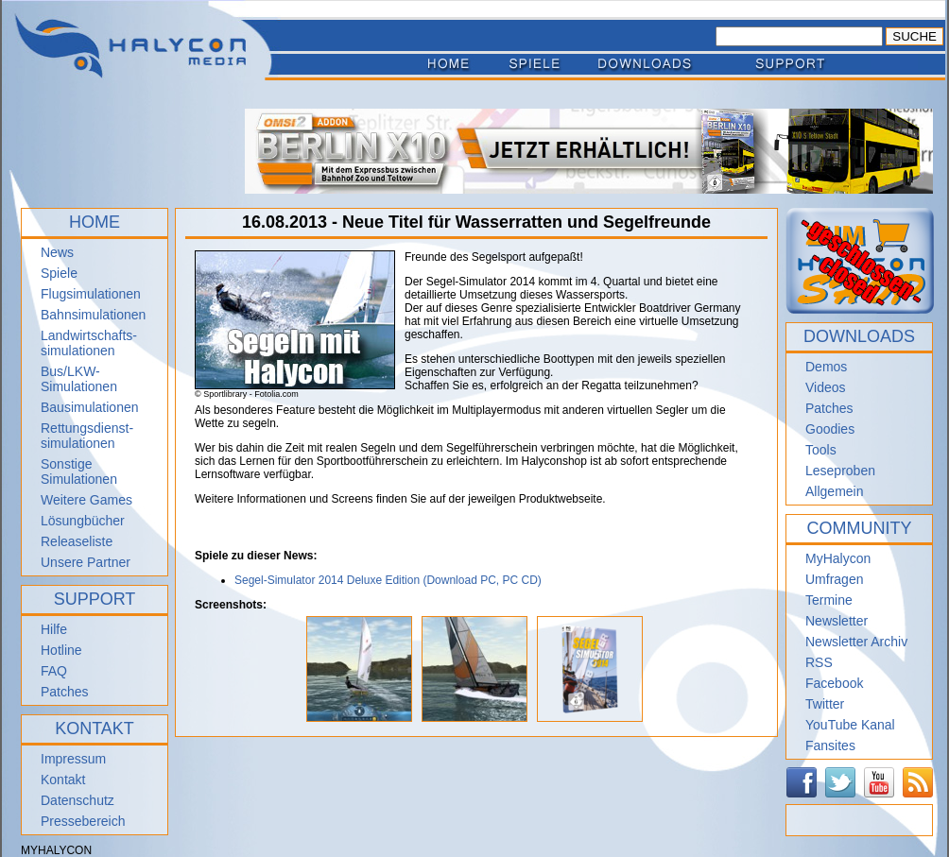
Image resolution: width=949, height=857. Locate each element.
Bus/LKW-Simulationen (79, 379)
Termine (829, 600)
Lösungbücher (83, 520)
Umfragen (834, 579)
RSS (819, 662)
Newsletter (836, 620)
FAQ (54, 670)
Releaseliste (76, 541)
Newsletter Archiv (856, 641)
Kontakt (63, 779)
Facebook (834, 683)
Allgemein (834, 491)
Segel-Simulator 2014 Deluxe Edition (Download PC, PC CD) (388, 580)
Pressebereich (83, 821)
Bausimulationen (90, 407)
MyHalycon (838, 558)
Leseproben (840, 470)
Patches (65, 691)
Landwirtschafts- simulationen (89, 343)
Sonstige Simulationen (79, 471)
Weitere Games (86, 499)
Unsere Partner (85, 562)
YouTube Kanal (850, 724)
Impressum (73, 758)
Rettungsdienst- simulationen (87, 435)
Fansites (830, 745)
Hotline (61, 650)
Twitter (824, 703)
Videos (825, 387)
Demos (826, 366)
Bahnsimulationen (93, 314)
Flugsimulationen (91, 293)
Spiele (59, 273)
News (57, 252)
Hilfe (54, 629)
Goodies (829, 429)
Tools (821, 449)
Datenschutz (77, 800)
